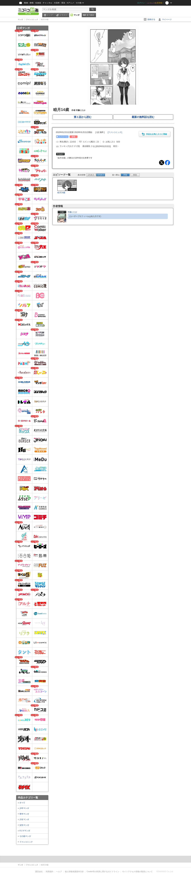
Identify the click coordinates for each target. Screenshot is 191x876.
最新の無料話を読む (143, 117)
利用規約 (49, 871)
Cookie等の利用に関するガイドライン (103, 871)
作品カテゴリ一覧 (28, 797)
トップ (49, 15)
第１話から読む (83, 117)
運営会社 (39, 871)
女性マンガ (24, 825)
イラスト (63, 15)
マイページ (167, 19)
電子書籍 (90, 15)
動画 (26, 3)
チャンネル (47, 3)
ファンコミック (26, 842)
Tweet (161, 162)
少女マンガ (24, 819)
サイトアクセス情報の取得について (137, 871)
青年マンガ (24, 814)
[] (115, 132)
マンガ (76, 15)
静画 (32, 3)
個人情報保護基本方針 (74, 871)
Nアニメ (70, 3)
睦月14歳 (61, 193)
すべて (22, 803)
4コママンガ (24, 831)
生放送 (38, 3)
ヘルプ (59, 871)
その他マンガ (25, 836)
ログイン (141, 3)
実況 (63, 3)
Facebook (167, 162)
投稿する (151, 19)
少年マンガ (24, 808)
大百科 (57, 3)
